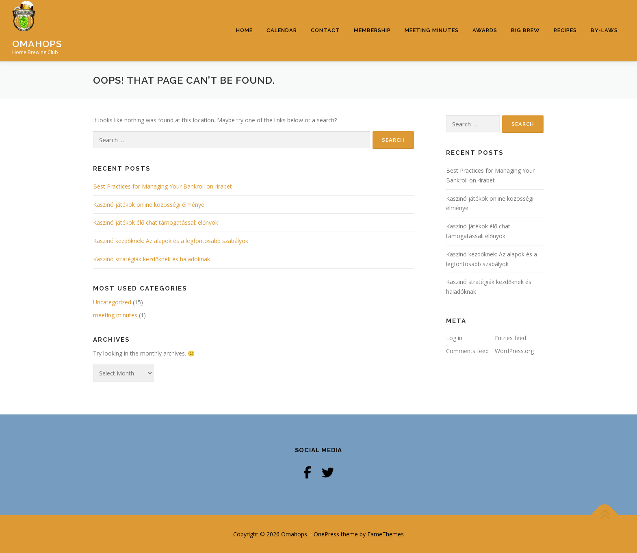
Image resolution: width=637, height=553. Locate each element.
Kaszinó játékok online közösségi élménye (148, 204)
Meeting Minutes (432, 30)
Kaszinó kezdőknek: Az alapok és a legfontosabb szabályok (170, 241)
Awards (484, 30)
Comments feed (467, 351)
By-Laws (604, 30)
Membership (372, 30)
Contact (325, 30)
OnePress (326, 534)
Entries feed (510, 338)
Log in (454, 338)
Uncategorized (112, 302)
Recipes (565, 30)
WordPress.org (514, 351)
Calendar (281, 30)
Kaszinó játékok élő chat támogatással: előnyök (155, 222)
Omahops (37, 43)
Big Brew (525, 30)
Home (244, 30)
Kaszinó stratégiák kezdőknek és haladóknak (151, 259)
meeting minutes (115, 315)
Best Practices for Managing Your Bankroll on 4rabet (162, 186)
